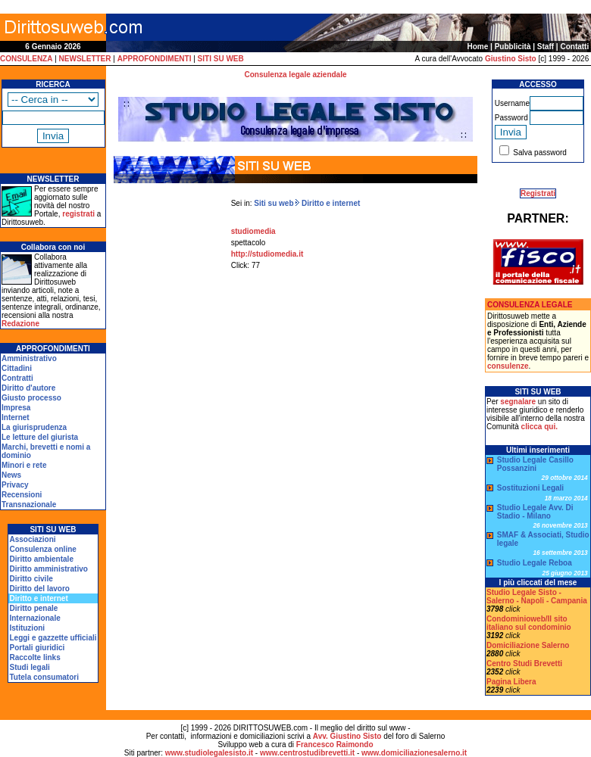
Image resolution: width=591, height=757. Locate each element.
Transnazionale (29, 504)
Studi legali (29, 667)
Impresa (16, 407)
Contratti (17, 378)
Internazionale (34, 618)
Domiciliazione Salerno (527, 645)
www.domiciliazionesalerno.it (414, 753)
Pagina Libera (511, 682)
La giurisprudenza (34, 427)
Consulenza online (42, 549)
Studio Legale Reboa (534, 563)
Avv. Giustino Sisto (347, 736)
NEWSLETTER (85, 59)
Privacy (15, 485)
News (11, 475)
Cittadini (17, 368)
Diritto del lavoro (39, 588)
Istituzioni (27, 628)
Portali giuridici (36, 647)
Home (478, 46)
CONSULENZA (26, 59)
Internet (16, 417)
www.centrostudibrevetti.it (307, 753)
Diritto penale (33, 608)
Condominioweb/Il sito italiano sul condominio (528, 623)
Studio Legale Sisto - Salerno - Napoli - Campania (536, 596)
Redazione (20, 323)
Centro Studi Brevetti (524, 663)
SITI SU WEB (221, 59)
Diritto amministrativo (48, 569)
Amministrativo (29, 358)
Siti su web (273, 203)
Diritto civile (30, 579)
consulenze (507, 366)
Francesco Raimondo (335, 744)
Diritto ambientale (41, 559)
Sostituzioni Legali (530, 488)
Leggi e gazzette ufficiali (52, 638)
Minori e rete (24, 465)
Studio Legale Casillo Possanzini (535, 464)
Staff (545, 46)
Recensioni (22, 495)
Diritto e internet (329, 203)
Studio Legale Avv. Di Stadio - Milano (535, 511)
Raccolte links (34, 657)
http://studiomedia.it (267, 254)
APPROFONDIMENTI (154, 59)
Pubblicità (513, 46)
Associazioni (32, 539)
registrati (78, 214)
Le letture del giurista (40, 437)
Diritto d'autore (28, 388)
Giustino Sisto (510, 59)
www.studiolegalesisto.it (209, 753)
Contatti (574, 46)
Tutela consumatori (44, 677)
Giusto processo (31, 398)
